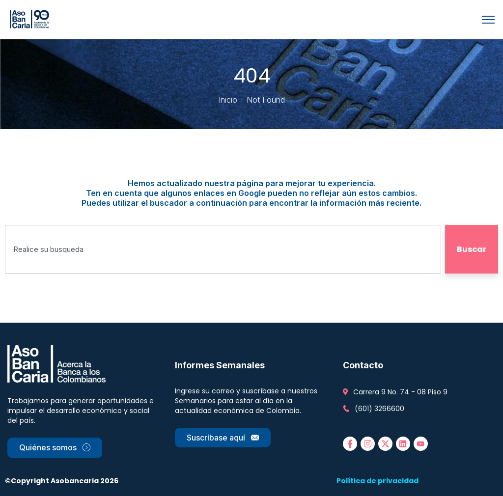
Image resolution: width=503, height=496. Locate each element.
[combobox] (223, 249)
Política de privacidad (377, 481)
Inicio (228, 100)
